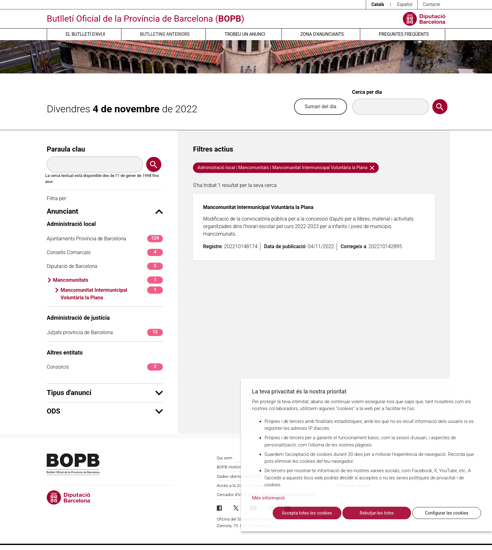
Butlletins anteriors (165, 34)
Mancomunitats (108, 280)
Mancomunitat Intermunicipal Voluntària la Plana (112, 293)
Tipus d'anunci (105, 393)
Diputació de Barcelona (105, 266)
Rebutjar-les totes (377, 512)
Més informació (268, 498)
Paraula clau (66, 149)
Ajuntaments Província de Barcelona (105, 238)
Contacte (431, 4)
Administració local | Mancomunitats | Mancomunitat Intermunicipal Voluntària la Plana (285, 167)
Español (404, 4)
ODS (105, 411)
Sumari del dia (320, 106)
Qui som (225, 457)
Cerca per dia (367, 92)
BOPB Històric (230, 466)
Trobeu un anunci (245, 34)
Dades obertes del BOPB (239, 476)
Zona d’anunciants (322, 34)
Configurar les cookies (446, 512)
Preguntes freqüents (404, 34)
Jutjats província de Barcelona (105, 332)
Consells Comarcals (105, 252)
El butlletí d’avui (85, 34)
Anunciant (105, 211)
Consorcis (105, 367)
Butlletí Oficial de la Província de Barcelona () (145, 18)
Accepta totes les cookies (307, 512)
